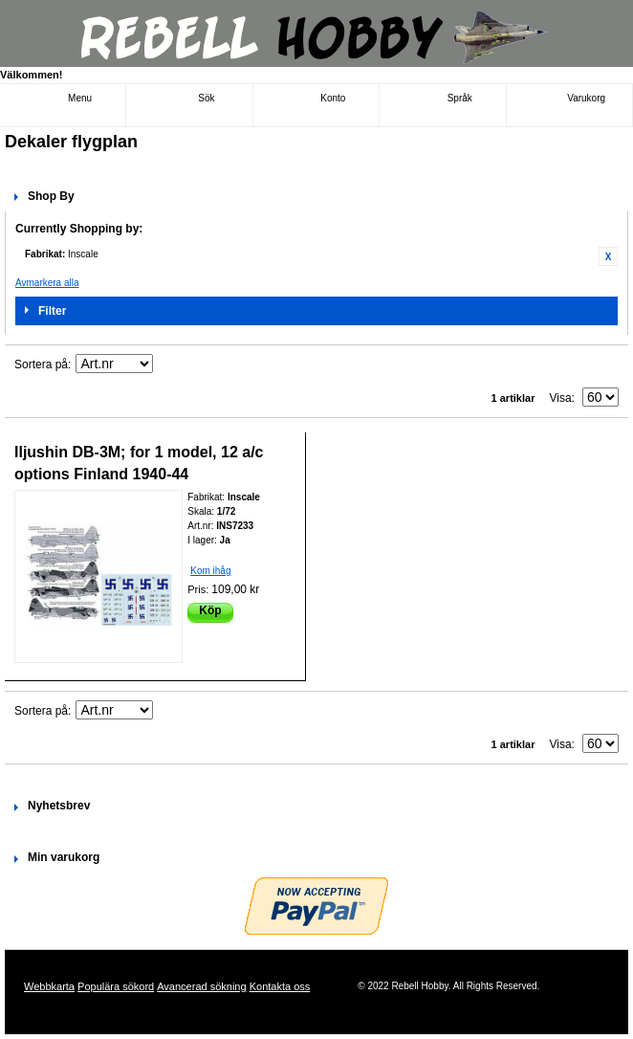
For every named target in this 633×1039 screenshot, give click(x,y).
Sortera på (41, 364)
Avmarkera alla (47, 282)
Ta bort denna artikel (608, 256)
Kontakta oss (280, 986)
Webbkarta (49, 986)
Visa (560, 398)
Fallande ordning (170, 364)
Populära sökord (115, 986)
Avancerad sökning (201, 986)
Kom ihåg (210, 570)
